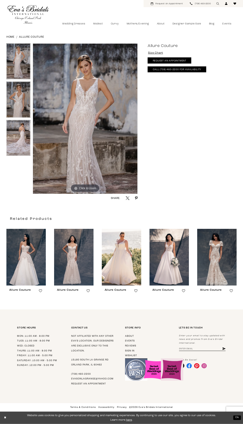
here (129, 420)
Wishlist (131, 356)
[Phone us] (200, 3)
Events (130, 341)
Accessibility (106, 407)
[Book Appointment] (167, 3)
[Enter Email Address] (202, 349)
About (129, 336)
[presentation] (26, 257)
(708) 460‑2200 (81, 374)
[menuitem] (167, 3)
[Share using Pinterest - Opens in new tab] (136, 198)
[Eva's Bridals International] (28, 14)
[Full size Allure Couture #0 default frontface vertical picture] (85, 119)
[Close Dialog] (5, 418)
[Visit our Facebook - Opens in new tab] (189, 366)
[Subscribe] (224, 349)
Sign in (130, 351)
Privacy (122, 407)
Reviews (130, 346)
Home (10, 37)
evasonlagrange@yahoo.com (92, 379)
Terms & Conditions (83, 407)
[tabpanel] (18, 62)
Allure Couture (31, 37)
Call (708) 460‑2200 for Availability (177, 70)
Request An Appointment (169, 61)
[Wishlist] (235, 3)
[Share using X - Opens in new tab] (127, 198)
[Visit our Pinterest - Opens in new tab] (197, 366)
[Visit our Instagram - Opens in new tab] (204, 366)
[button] (226, 3)
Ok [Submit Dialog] (237, 417)
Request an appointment (88, 384)
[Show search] (218, 3)
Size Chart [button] (155, 53)
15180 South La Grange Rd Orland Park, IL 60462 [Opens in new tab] (90, 362)
